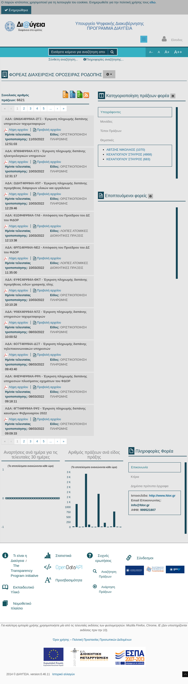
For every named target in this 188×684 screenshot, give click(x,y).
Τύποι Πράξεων (111, 131)
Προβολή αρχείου (47, 129)
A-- (151, 52)
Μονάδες (106, 121)
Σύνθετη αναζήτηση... (63, 59)
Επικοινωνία (139, 467)
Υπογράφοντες (111, 112)
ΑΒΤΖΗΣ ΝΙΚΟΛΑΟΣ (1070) (126, 149)
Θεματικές (107, 140)
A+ (167, 52)
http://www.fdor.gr (162, 495)
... (51, 108)
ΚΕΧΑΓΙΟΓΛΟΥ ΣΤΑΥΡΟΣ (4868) (129, 154)
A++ (178, 52)
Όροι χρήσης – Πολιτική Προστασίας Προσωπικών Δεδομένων (92, 639)
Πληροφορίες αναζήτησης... (105, 59)
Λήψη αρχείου (16, 129)
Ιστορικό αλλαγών (63, 674)
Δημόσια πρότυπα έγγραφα (149, 486)
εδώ (153, 2)
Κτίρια (135, 477)
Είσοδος (171, 39)
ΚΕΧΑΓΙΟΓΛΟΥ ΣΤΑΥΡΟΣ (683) (128, 159)
